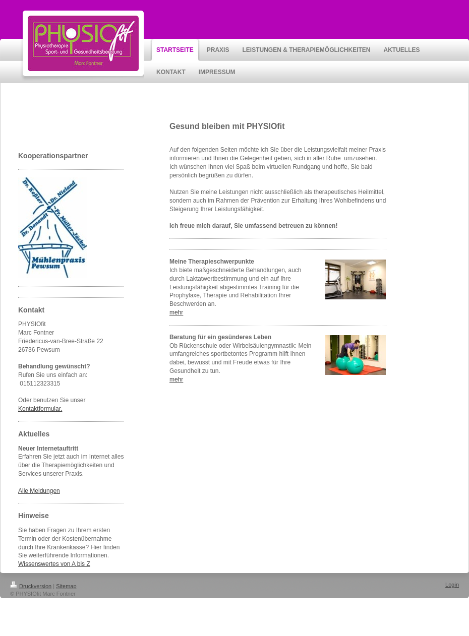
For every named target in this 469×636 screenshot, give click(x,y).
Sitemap (66, 586)
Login (452, 585)
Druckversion (30, 586)
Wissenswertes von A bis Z (54, 563)
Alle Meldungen (39, 490)
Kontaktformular (39, 408)
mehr (176, 312)
